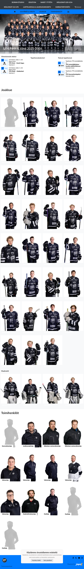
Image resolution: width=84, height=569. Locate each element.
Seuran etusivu (18, 2)
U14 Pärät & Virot (27, 12)
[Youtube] (78, 558)
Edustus (32, 2)
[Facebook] (72, 558)
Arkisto (78, 7)
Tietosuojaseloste (6, 566)
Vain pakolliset (48, 560)
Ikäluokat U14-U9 (11, 7)
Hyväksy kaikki (36, 560)
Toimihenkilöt (56, 12)
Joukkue (42, 12)
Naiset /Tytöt (46, 2)
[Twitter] (75, 558)
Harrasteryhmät (62, 7)
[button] (6, 34)
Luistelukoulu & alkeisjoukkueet (37, 7)
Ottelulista (5, 76)
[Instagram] (81, 558)
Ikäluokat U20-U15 (64, 2)
